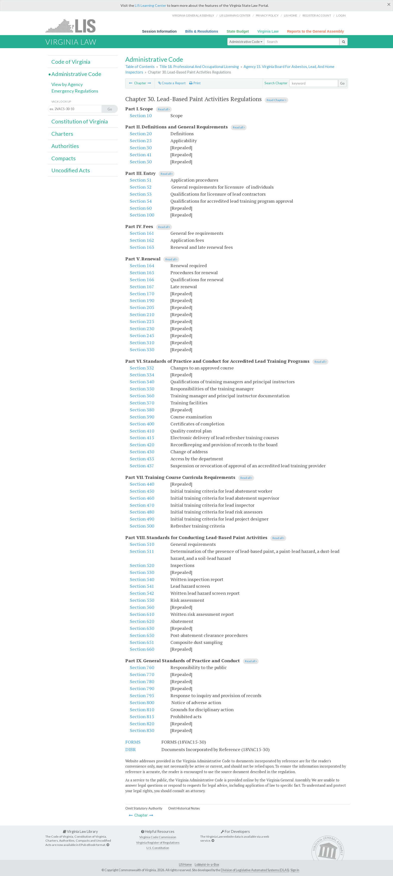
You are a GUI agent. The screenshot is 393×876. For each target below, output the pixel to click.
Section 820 (142, 723)
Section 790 (142, 688)
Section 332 (142, 368)
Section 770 (142, 674)
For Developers (235, 831)
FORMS (133, 742)
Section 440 (142, 484)
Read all (164, 109)
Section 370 (142, 403)
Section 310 (142, 342)
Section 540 (142, 579)
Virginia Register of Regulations (157, 842)
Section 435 (142, 459)
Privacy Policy (267, 15)
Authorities (65, 146)
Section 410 (142, 431)
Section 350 (142, 389)
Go (342, 83)
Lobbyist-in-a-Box (207, 864)
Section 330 (142, 349)
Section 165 (142, 272)
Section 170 (142, 293)
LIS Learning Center (150, 5)
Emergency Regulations (74, 91)
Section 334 (142, 375)
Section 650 (142, 635)
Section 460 (142, 498)
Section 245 (142, 335)
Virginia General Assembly (193, 15)
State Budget (238, 31)
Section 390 (142, 417)
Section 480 (142, 512)
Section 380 (142, 410)
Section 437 (142, 466)
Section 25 (141, 140)
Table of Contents (140, 66)
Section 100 (142, 215)
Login (341, 15)
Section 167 (142, 286)
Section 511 (142, 551)
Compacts (63, 158)
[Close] (389, 4)
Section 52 (141, 187)
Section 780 (142, 681)
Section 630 (142, 628)
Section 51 (141, 180)
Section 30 (141, 147)
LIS (73, 26)
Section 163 (142, 247)
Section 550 (142, 600)
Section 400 (142, 424)
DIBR (130, 749)
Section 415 (142, 437)
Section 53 (141, 194)
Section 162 (142, 240)
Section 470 (142, 505)
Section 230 (142, 328)
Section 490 (142, 519)
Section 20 (141, 133)
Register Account (317, 15)
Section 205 (142, 307)
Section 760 (142, 667)
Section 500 (142, 526)
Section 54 (141, 201)
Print (195, 83)
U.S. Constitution (157, 848)
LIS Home (185, 864)
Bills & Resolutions (201, 31)
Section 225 (142, 321)
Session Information (159, 31)
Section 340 (142, 382)
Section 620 (142, 621)
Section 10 (141, 115)
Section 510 (142, 544)
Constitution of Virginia (79, 121)
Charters (62, 133)
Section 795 (142, 695)
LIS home (290, 15)
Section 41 (141, 155)
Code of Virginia (70, 61)
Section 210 (142, 314)
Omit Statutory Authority (143, 808)
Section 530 (142, 572)
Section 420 (142, 445)
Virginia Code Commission (157, 837)
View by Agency (67, 84)
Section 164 (142, 265)
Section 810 (142, 709)
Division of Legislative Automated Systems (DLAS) (255, 870)
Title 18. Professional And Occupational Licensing (199, 66)
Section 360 (142, 396)
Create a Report (171, 83)
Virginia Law (268, 31)
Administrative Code (245, 42)
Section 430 (142, 452)
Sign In (294, 870)
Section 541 (142, 586)
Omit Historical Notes (184, 808)
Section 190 (142, 300)
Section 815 (142, 716)
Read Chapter (276, 100)
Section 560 (142, 607)
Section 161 (142, 233)
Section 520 (142, 565)
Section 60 (141, 208)
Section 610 (142, 614)
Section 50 (141, 162)
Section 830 (142, 730)
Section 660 (142, 649)
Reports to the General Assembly (315, 31)
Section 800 (142, 702)
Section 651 (142, 642)
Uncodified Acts (70, 170)
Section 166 (142, 279)
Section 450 (142, 491)
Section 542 (142, 593)
